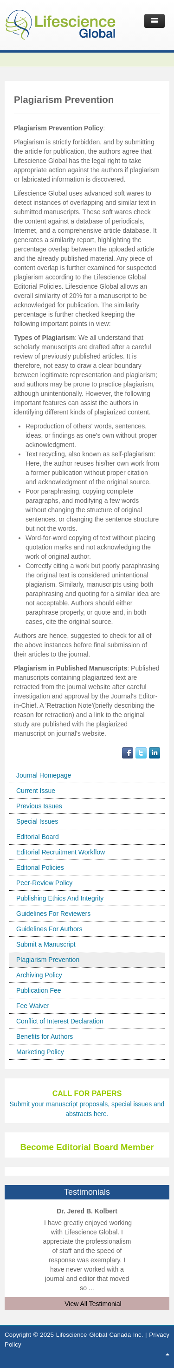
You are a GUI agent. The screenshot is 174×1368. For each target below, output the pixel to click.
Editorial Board (37, 836)
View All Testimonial (92, 1303)
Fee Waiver (32, 1005)
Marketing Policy (40, 1052)
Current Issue (35, 790)
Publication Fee (38, 990)
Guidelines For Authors (49, 929)
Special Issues (37, 821)
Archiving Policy (39, 975)
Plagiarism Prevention (47, 959)
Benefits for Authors (44, 1036)
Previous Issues (39, 806)
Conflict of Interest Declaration (59, 1021)
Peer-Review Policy (44, 883)
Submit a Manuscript (46, 944)
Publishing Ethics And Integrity (59, 898)
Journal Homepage (43, 775)
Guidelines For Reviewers (53, 913)
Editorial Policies (40, 867)
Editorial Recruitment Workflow (60, 852)
